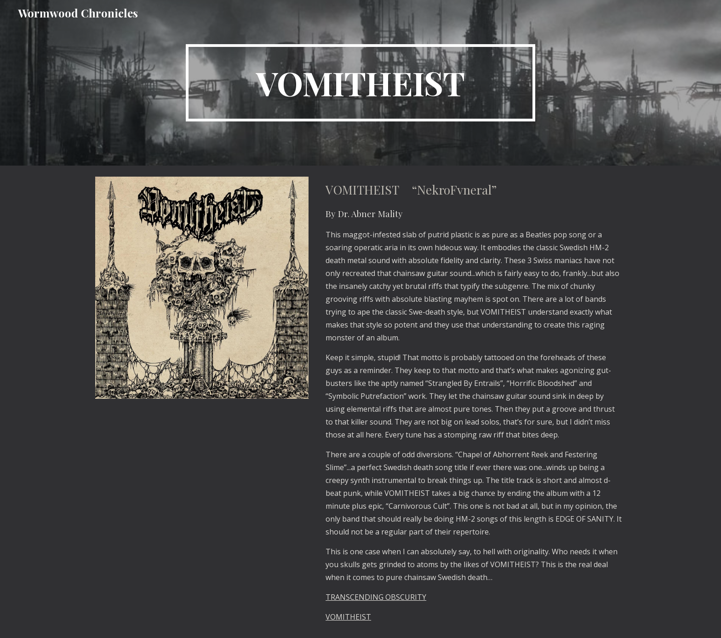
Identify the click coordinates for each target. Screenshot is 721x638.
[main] (360, 82)
